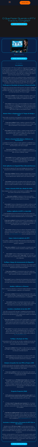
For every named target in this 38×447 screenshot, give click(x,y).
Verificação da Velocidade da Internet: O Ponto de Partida (19, 85)
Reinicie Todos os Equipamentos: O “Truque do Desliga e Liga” (19, 114)
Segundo (17, 166)
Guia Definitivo (19, 65)
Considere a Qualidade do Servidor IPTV (19, 309)
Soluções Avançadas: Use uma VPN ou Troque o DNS (19, 363)
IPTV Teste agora (19, 63)
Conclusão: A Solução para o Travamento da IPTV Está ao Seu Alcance (19, 423)
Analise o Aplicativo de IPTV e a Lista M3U (19, 211)
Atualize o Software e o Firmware (19, 286)
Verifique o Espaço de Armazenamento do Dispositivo (19, 262)
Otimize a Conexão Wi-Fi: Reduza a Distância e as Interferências (19, 139)
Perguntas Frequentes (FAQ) (19, 391)
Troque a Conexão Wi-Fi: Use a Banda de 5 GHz (19, 188)
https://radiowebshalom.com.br (15, 234)
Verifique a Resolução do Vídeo (19, 339)
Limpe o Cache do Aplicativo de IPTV (19, 238)
